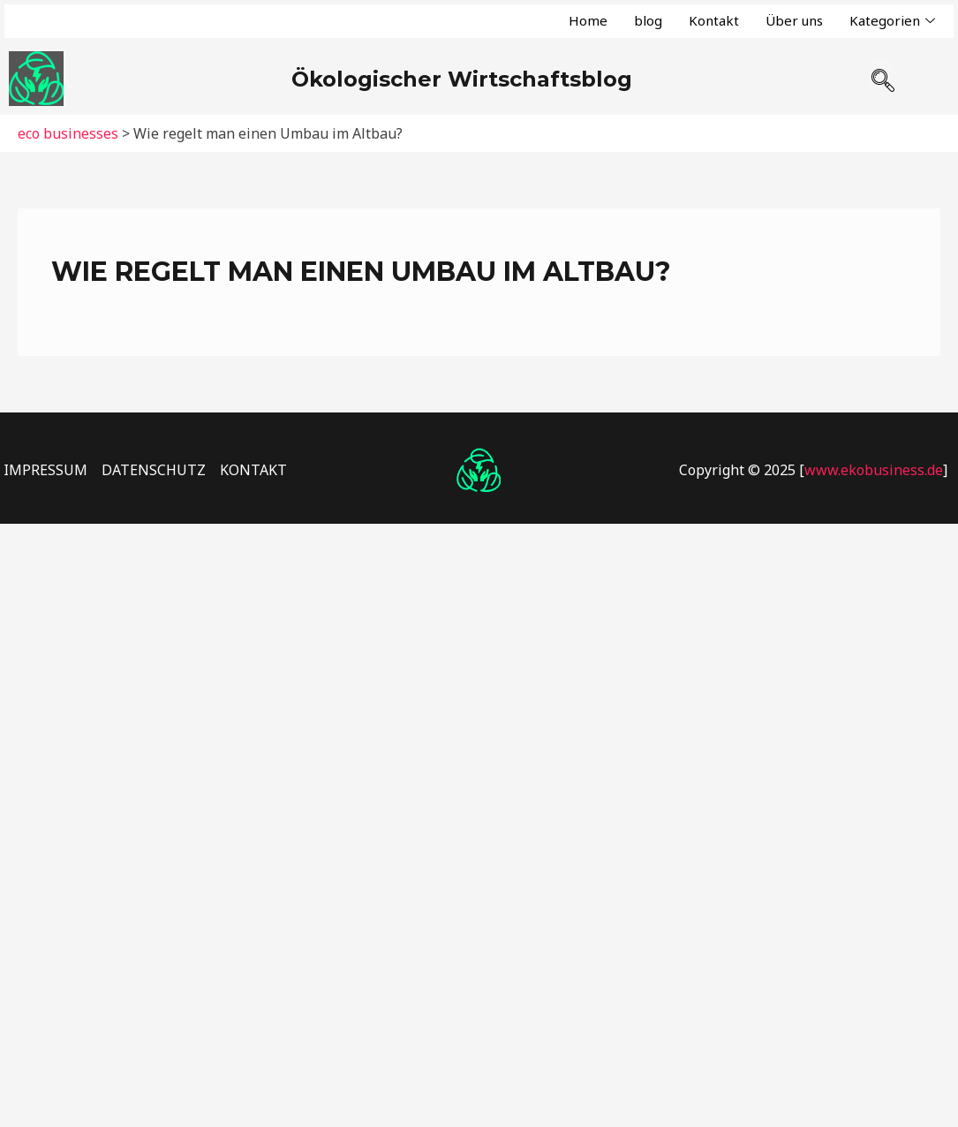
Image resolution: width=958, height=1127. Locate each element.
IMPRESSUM (45, 470)
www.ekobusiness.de (873, 470)
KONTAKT (253, 470)
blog (648, 20)
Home (588, 20)
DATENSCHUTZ (154, 470)
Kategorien (892, 21)
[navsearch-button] (881, 73)
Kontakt (714, 20)
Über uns (794, 20)
